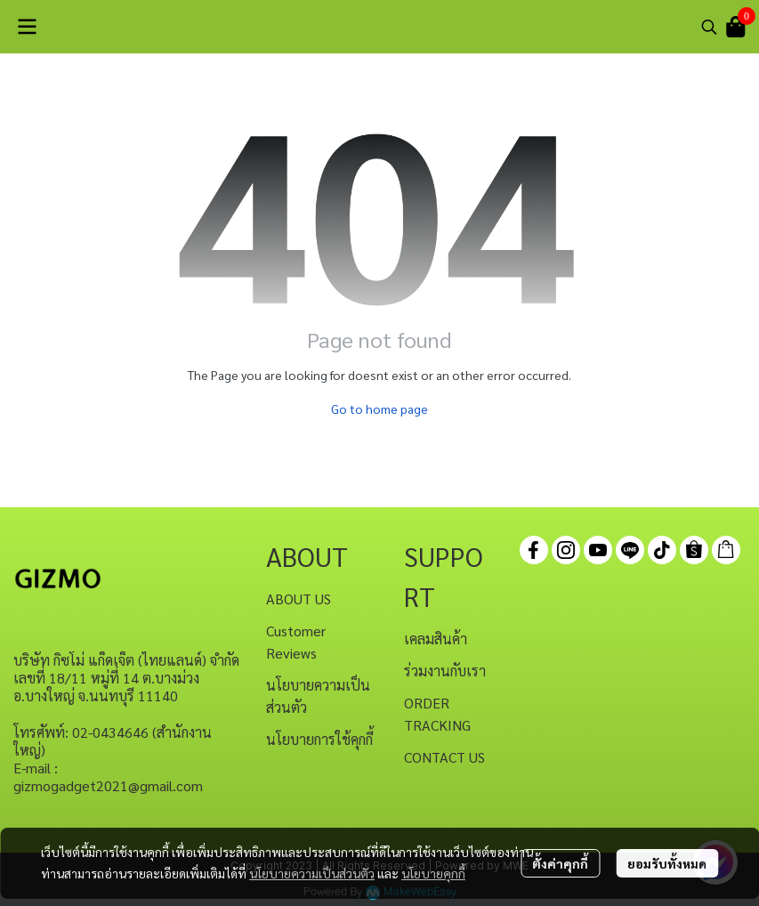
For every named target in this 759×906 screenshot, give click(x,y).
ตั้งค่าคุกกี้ (560, 863)
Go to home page (379, 408)
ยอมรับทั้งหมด (667, 863)
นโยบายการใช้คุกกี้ (319, 739)
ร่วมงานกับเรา (445, 670)
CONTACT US (444, 757)
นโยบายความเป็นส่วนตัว (312, 873)
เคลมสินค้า (435, 638)
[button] (709, 26)
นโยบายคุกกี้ (433, 873)
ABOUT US (298, 598)
